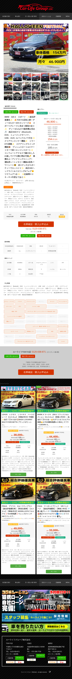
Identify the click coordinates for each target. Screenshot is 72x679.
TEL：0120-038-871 (13, 651)
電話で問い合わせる (26, 112)
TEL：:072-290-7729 (34, 651)
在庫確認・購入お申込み (36, 224)
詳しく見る (18, 474)
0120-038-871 (39, 228)
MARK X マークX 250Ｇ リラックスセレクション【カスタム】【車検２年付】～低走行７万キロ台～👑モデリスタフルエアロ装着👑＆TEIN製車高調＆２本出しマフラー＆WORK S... (53, 420)
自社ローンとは (46, 16)
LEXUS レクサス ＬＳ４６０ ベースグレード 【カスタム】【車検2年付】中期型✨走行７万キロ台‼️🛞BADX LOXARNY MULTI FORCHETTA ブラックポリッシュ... (18, 420)
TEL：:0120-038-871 (55, 651)
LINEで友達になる (19, 657)
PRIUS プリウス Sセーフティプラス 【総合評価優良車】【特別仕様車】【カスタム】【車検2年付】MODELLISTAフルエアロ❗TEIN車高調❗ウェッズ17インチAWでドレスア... (18, 511)
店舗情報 (58, 16)
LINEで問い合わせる (11, 112)
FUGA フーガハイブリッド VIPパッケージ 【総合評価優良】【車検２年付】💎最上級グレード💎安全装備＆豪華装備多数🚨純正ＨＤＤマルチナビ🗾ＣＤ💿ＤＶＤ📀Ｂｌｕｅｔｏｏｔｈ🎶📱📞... (53, 511)
